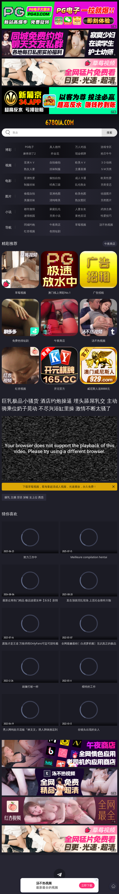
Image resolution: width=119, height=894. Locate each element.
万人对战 (80, 147)
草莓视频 (80, 224)
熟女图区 (80, 200)
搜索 (109, 132)
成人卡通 (80, 178)
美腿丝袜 (29, 200)
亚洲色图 (55, 193)
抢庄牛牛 (106, 153)
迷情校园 (29, 215)
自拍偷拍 (55, 162)
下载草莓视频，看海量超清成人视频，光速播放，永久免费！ (69, 486)
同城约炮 (29, 224)
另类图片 (106, 200)
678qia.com (59, 123)
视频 (8, 165)
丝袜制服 (55, 169)
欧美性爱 (106, 178)
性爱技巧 (106, 215)
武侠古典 (106, 209)
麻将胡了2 (29, 153)
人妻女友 (80, 209)
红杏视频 (29, 231)
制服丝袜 (29, 184)
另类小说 (55, 215)
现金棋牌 (80, 153)
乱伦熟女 (80, 184)
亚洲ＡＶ (29, 162)
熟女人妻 (29, 169)
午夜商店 (55, 224)
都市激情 (29, 209)
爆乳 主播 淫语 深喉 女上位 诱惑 (24, 497)
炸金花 (55, 153)
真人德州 (55, 147)
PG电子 (29, 147)
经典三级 (55, 184)
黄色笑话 (80, 215)
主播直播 (80, 169)
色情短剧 (55, 231)
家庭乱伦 (55, 209)
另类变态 (106, 184)
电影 (8, 181)
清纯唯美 (55, 200)
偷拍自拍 (55, 178)
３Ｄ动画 (106, 162)
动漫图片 (106, 193)
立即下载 (86, 885)
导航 (8, 227)
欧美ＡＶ (80, 162)
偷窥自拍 (29, 193)
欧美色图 (80, 193)
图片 (8, 196)
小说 (8, 212)
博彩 (8, 150)
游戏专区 (106, 147)
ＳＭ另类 (106, 169)
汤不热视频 (106, 224)
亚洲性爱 (29, 178)
